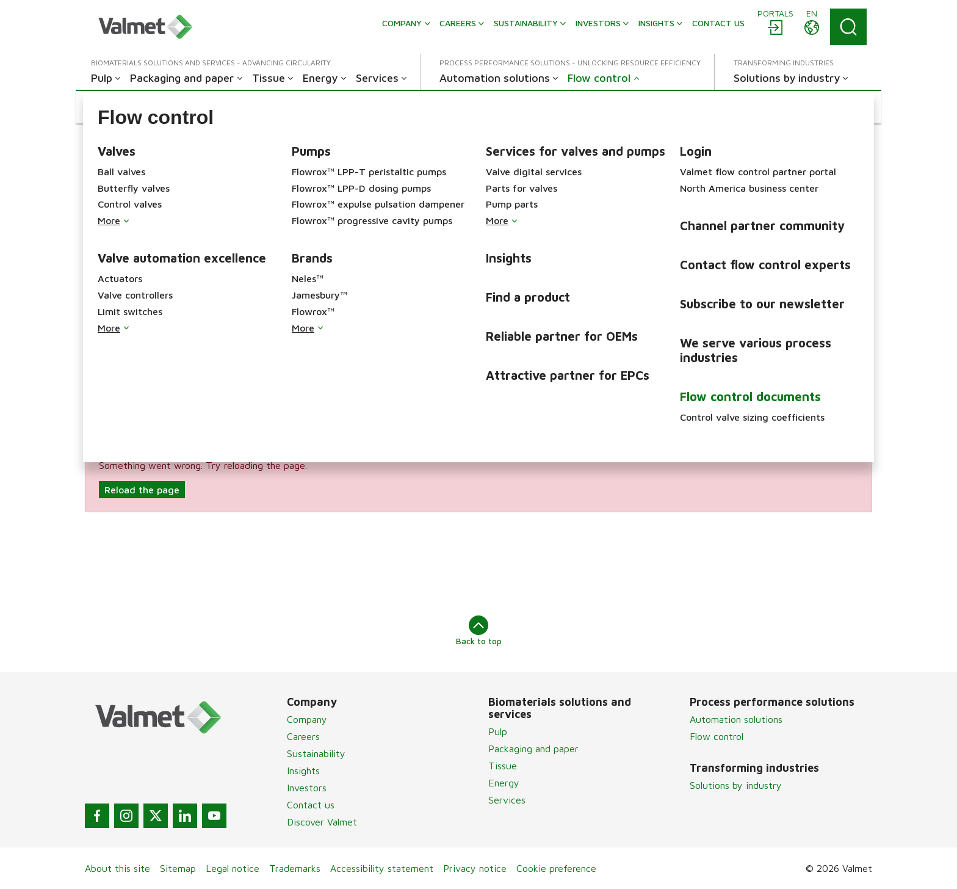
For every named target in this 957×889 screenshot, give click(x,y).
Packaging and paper (533, 748)
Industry (640, 338)
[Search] (848, 27)
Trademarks (294, 868)
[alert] (478, 478)
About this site (117, 868)
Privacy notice (475, 868)
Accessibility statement (381, 868)
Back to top (479, 630)
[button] (132, 107)
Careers (303, 736)
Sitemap (178, 868)
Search (368, 391)
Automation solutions (736, 719)
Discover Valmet (322, 821)
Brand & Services (123, 338)
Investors (307, 787)
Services (506, 799)
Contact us (310, 804)
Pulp (497, 731)
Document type (120, 391)
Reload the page (141, 489)
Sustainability (316, 753)
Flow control (716, 736)
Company (307, 719)
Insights (303, 770)
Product (371, 338)
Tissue (502, 765)
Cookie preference (556, 868)
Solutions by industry (736, 785)
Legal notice (232, 868)
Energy (503, 782)
